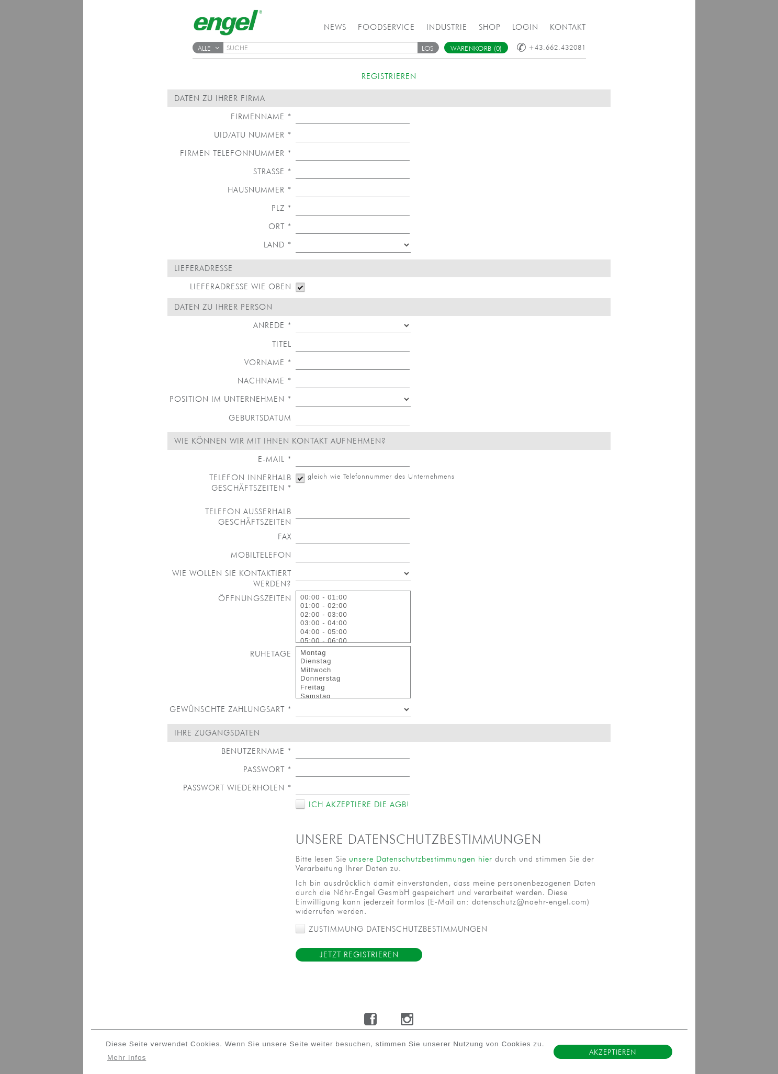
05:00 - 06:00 (353, 641)
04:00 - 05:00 (353, 632)
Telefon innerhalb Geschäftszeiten (250, 482)
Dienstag (353, 661)
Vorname (267, 362)
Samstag (353, 696)
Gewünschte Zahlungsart (230, 709)
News (335, 27)
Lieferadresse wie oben (240, 286)
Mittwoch (353, 670)
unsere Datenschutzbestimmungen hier (420, 859)
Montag (353, 653)
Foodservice (386, 27)
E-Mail (274, 459)
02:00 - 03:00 (353, 615)
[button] (428, 47)
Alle (209, 48)
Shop (490, 27)
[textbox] (323, 47)
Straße (272, 171)
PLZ (281, 208)
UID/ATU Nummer (252, 135)
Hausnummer (259, 190)
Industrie (446, 27)
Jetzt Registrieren (359, 954)
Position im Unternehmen (230, 399)
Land (277, 245)
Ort (279, 226)
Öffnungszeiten (254, 598)
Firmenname (261, 116)
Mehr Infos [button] (126, 1057)
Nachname (264, 381)
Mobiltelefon (261, 555)
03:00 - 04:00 (353, 623)
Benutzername (256, 751)
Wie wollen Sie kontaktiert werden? (231, 578)
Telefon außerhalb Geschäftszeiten (248, 516)
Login (525, 27)
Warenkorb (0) (476, 48)
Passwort (267, 769)
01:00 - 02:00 (353, 606)
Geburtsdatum (260, 418)
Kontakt (568, 27)
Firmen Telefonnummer (235, 153)
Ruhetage (270, 654)
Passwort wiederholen (237, 788)
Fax (284, 536)
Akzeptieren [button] (612, 1052)
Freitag (353, 687)
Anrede (272, 325)
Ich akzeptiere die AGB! (357, 804)
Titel (281, 344)
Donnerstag (353, 678)
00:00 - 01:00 (353, 597)
